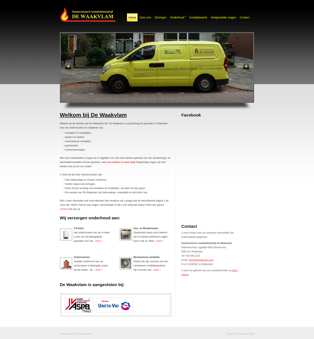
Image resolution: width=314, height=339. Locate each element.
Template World (246, 334)
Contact (244, 17)
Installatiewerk (198, 17)
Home (132, 17)
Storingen (161, 17)
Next (246, 66)
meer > (99, 241)
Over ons (145, 17)
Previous (68, 66)
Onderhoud (178, 17)
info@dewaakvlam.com (201, 260)
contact (64, 209)
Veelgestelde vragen (223, 17)
